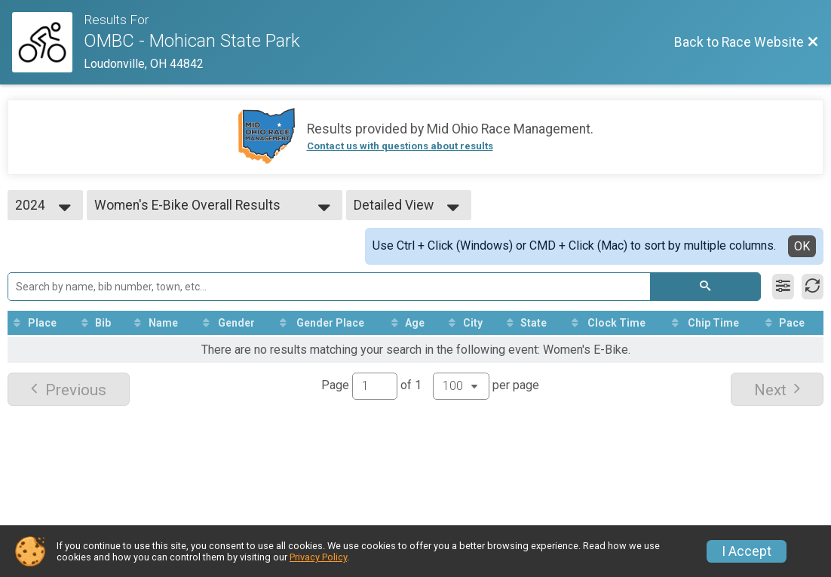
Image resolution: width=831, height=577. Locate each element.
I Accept (746, 551)
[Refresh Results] (812, 286)
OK (802, 246)
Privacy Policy (318, 557)
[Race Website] (48, 42)
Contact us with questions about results (400, 146)
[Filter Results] (783, 286)
